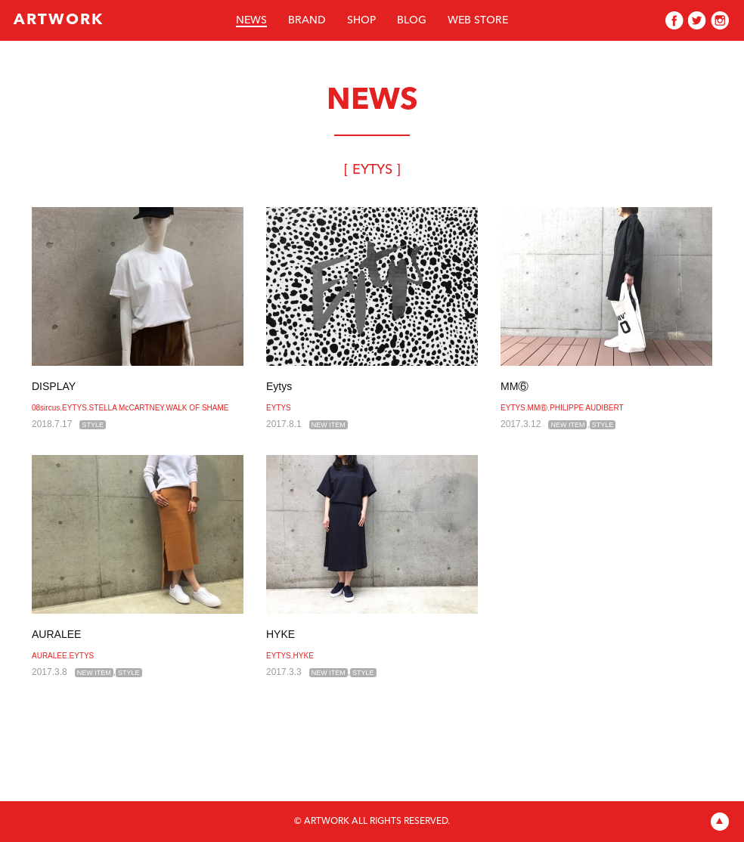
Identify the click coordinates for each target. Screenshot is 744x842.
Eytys (279, 386)
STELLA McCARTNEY (126, 408)
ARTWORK (59, 20)
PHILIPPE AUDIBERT (587, 408)
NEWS (251, 20)
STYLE (93, 425)
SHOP (361, 20)
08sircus (46, 408)
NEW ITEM (329, 425)
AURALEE (56, 634)
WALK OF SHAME (197, 408)
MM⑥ (515, 386)
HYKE (280, 634)
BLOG (411, 20)
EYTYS (74, 408)
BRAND (307, 20)
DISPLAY (54, 386)
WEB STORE (478, 20)
